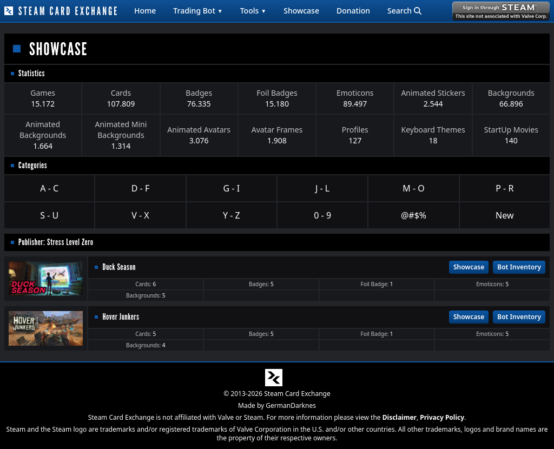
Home (145, 10)
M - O (413, 188)
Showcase (301, 10)
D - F (140, 188)
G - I (231, 188)
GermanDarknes (291, 405)
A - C (49, 188)
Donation (353, 10)
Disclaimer (399, 417)
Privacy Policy (442, 417)
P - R (504, 188)
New (504, 215)
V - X (140, 215)
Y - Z (231, 215)
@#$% (413, 215)
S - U (49, 215)
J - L (322, 188)
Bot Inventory (519, 267)
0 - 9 (322, 215)
